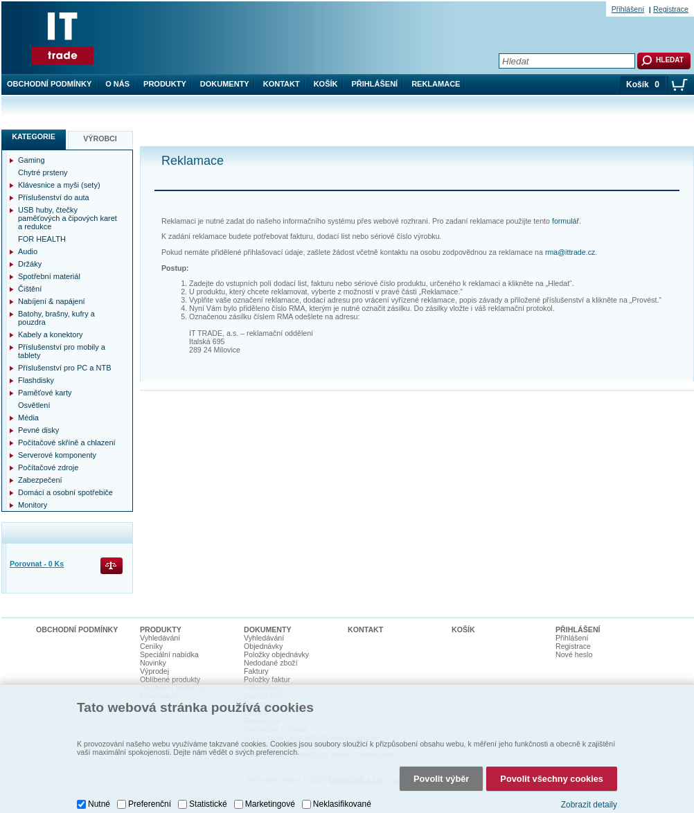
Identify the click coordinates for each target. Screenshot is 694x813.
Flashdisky (36, 380)
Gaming (31, 160)
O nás (117, 84)
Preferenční (149, 800)
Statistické (208, 800)
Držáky (30, 264)
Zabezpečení (40, 480)
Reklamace (435, 84)
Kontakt (281, 84)
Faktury (256, 671)
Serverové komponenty (57, 455)
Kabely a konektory (50, 334)
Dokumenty (224, 84)
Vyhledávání (160, 638)
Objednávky (263, 646)
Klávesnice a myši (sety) (59, 185)
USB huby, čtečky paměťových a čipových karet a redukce (67, 218)
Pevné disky (38, 430)
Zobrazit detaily (589, 801)
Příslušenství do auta (53, 197)
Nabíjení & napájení (51, 301)
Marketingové (270, 800)
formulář (565, 221)
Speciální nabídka (169, 654)
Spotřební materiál (49, 276)
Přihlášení (375, 84)
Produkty (164, 84)
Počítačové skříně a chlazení (67, 442)
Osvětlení (34, 405)
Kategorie (33, 136)
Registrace (670, 9)
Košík (326, 84)
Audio (27, 251)
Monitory (32, 505)
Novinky (153, 663)
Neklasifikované (342, 800)
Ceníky (151, 646)
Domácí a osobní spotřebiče (65, 492)
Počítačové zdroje (48, 467)
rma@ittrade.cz (570, 252)
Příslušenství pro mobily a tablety (61, 351)
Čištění (30, 289)
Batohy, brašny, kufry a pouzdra (56, 318)
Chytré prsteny (43, 172)
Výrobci (100, 138)
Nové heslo (573, 654)
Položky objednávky (276, 654)
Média (28, 417)
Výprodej (154, 671)
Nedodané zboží (271, 663)
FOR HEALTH (42, 239)
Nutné (99, 800)
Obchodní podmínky (49, 84)
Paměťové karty (45, 392)
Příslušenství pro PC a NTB (65, 368)
